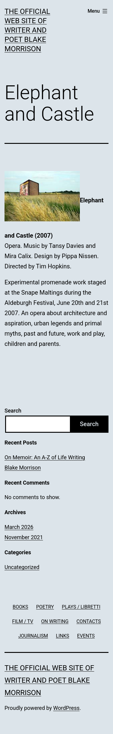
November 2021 (24, 537)
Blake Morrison (23, 467)
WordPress (66, 708)
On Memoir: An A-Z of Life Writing (45, 457)
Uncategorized (22, 567)
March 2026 (19, 527)
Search (13, 410)
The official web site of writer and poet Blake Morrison (27, 30)
